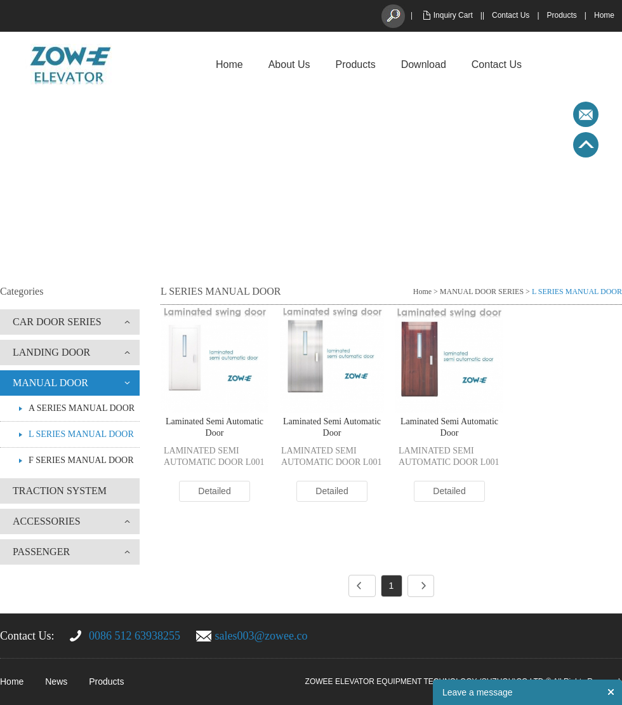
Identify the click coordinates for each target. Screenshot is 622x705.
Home (604, 15)
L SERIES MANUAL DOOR (81, 434)
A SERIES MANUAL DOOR (82, 408)
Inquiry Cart (453, 15)
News (56, 681)
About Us (289, 64)
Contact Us (510, 15)
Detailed (214, 491)
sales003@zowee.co (261, 635)
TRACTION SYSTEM (60, 490)
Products (562, 15)
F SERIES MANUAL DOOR (81, 460)
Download (423, 64)
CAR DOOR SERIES (57, 321)
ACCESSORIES (47, 521)
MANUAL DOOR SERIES (482, 291)
